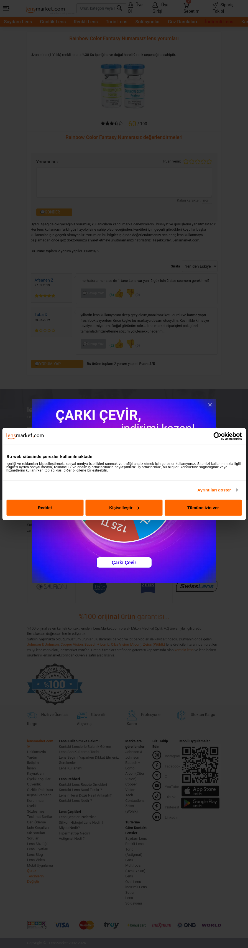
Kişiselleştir (124, 507)
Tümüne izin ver (203, 507)
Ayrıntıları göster (214, 490)
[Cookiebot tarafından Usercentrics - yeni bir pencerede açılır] (217, 436)
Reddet (45, 507)
